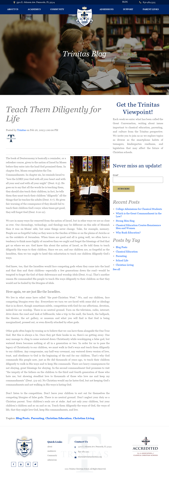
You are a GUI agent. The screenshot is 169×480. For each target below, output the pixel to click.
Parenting (37, 418)
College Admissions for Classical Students (139, 209)
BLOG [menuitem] (125, 2)
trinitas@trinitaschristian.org (90, 457)
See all (116, 269)
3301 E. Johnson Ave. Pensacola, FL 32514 (34, 2)
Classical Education (127, 251)
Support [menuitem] (128, 9)
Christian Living (83, 418)
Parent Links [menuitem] (151, 9)
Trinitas (21, 130)
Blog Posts (23, 418)
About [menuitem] (49, 447)
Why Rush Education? (128, 232)
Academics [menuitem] (34, 9)
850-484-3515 (149, 2)
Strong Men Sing (125, 220)
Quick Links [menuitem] (54, 442)
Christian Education (59, 418)
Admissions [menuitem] (106, 9)
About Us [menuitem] (12, 9)
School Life (122, 260)
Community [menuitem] (57, 9)
